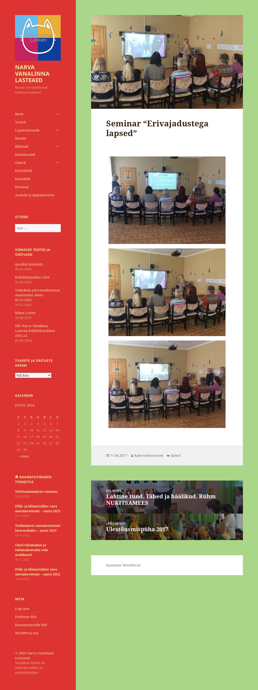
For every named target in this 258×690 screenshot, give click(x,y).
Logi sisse (22, 608)
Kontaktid (22, 179)
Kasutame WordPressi (123, 565)
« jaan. (24, 456)
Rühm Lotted (25, 313)
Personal (22, 187)
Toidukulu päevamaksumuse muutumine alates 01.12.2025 (37, 295)
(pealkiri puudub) (29, 264)
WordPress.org (26, 633)
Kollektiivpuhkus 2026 (32, 277)
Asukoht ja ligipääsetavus (34, 195)
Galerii (20, 162)
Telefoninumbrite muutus (36, 491)
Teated (20, 122)
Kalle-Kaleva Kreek (148, 455)
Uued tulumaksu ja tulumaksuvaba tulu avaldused (31, 550)
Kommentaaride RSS (31, 625)
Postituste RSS (26, 617)
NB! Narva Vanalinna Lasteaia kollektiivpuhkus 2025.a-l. (35, 331)
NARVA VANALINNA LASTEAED (32, 73)
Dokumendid (25, 154)
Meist (19, 114)
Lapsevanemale (27, 130)
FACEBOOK (23, 171)
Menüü (20, 138)
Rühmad (21, 146)
